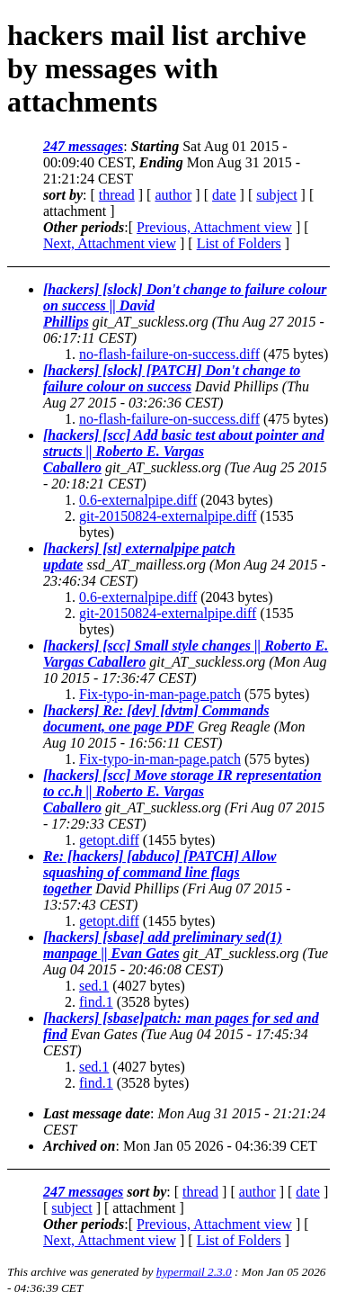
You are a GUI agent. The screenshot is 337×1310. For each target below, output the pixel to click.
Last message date (96, 1113)
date (224, 194)
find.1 (96, 1001)
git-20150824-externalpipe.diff (167, 516)
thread (117, 194)
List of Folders (239, 243)
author (173, 194)
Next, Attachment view (109, 243)
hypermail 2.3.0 (194, 1272)
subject (276, 194)
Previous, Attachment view (214, 227)
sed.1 (94, 985)
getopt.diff (109, 840)
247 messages (83, 146)
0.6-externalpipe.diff (138, 499)
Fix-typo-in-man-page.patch (160, 694)
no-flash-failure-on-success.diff (169, 354)
